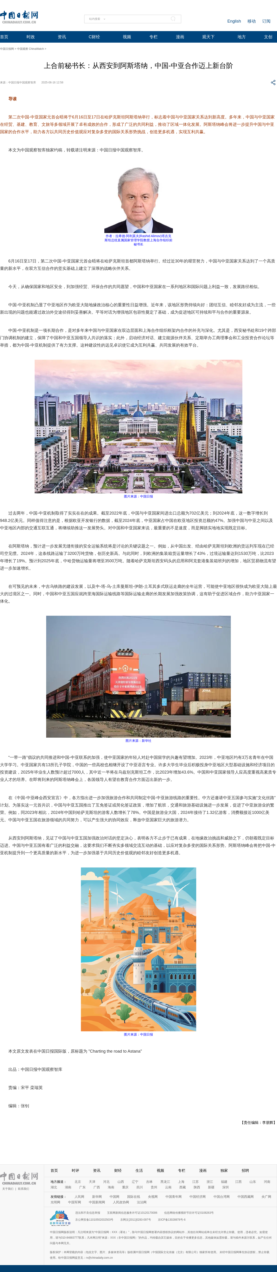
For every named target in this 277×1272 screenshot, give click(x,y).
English (234, 21)
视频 (127, 37)
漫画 (180, 37)
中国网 (114, 1196)
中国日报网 (7, 48)
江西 (238, 1182)
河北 (106, 1182)
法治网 (142, 1202)
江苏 (195, 1182)
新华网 (97, 1196)
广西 (96, 1187)
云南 (168, 1187)
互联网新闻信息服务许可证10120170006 (132, 1212)
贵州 (154, 1187)
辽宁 (135, 1182)
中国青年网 (174, 1196)
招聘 (245, 1170)
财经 (118, 1170)
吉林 (149, 1182)
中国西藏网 (246, 1196)
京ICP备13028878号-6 (172, 1219)
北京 (78, 1182)
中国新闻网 (97, 1202)
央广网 (266, 1196)
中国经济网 (198, 1196)
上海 (181, 1182)
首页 (4, 37)
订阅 (266, 21)
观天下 (208, 37)
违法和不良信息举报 (87, 1212)
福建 (224, 1182)
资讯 (62, 37)
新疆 (211, 1187)
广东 (82, 1187)
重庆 (125, 1187)
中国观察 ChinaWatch (30, 48)
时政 (31, 37)
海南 (111, 1187)
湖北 (54, 1187)
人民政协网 (121, 1202)
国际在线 (133, 1196)
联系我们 (23, 1188)
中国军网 (74, 1202)
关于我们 (7, 1188)
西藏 (182, 1187)
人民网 (79, 1196)
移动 (251, 21)
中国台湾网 (222, 1196)
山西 (120, 1182)
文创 (268, 37)
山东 (253, 1182)
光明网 (55, 1202)
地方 (242, 37)
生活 (139, 1170)
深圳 (225, 1187)
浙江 (210, 1182)
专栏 (153, 37)
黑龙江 (165, 1182)
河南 (267, 1182)
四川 (139, 1187)
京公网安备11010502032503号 (94, 1219)
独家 (224, 1170)
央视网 (153, 1196)
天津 (92, 1182)
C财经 (94, 37)
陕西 (197, 1187)
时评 (75, 1170)
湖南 (68, 1187)
